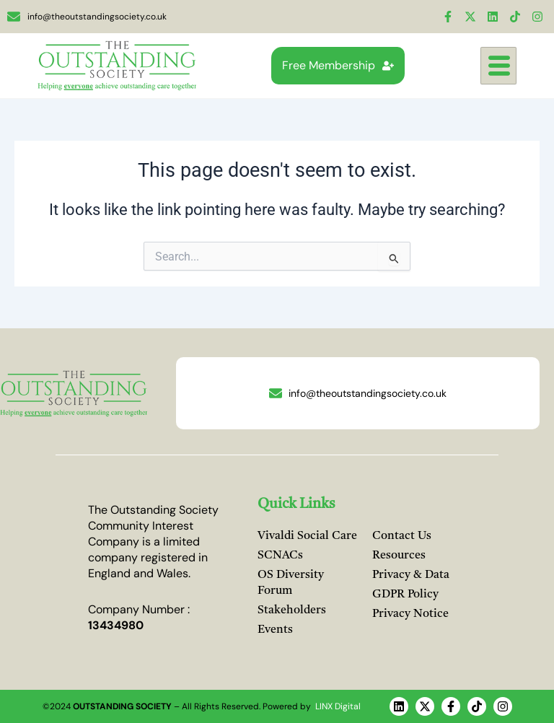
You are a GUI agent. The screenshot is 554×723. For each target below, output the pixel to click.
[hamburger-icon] (498, 66)
